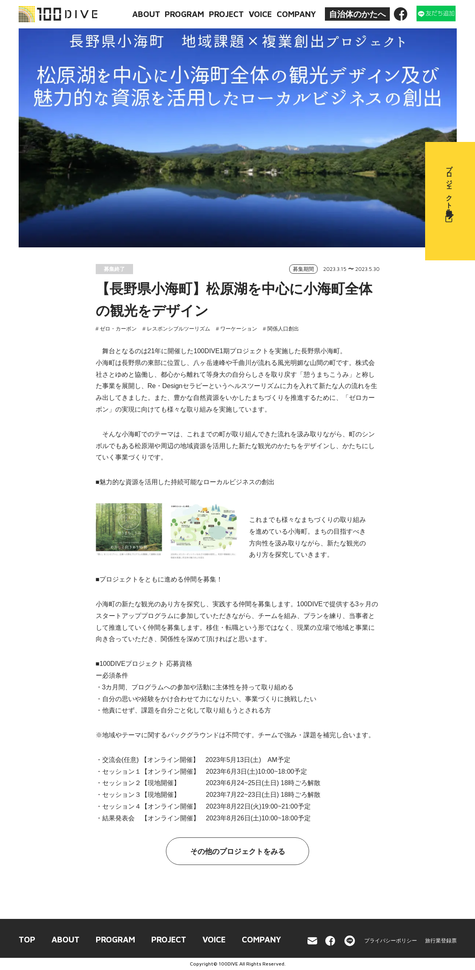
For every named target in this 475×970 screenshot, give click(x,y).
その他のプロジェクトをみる (237, 852)
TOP (27, 939)
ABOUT (146, 14)
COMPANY (296, 14)
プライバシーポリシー (390, 940)
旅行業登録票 (441, 940)
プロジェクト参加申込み (457, 191)
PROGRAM (184, 14)
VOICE (260, 14)
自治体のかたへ (357, 14)
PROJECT (226, 14)
